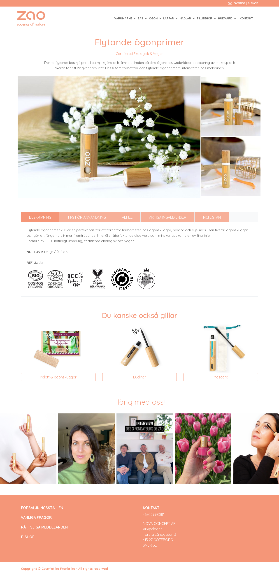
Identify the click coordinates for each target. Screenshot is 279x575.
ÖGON (153, 18)
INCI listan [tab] (211, 217)
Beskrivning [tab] (40, 217)
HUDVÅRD (225, 18)
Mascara (221, 377)
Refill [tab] (127, 217)
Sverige (240, 3)
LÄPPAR (169, 18)
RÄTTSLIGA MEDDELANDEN (44, 527)
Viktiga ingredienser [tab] (167, 217)
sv (230, 3)
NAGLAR (186, 18)
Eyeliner (139, 377)
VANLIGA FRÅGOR (36, 517)
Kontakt (246, 18)
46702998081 (153, 514)
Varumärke (123, 18)
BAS (140, 18)
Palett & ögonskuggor (58, 377)
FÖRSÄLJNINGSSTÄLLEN (42, 508)
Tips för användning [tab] (86, 217)
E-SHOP (253, 3)
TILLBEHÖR (205, 18)
